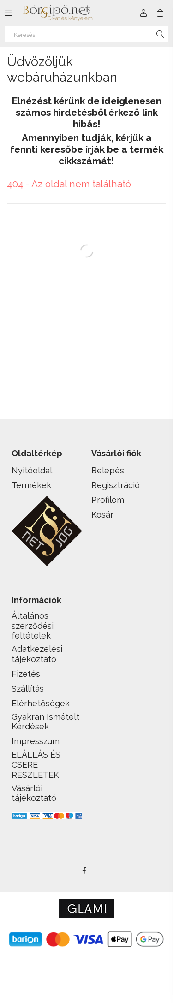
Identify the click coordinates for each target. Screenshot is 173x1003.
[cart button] (160, 13)
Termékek (31, 485)
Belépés (107, 470)
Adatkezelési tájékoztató (37, 654)
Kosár (102, 514)
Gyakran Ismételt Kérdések (45, 722)
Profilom (107, 500)
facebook (84, 870)
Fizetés (26, 674)
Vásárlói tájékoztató (34, 793)
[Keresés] (86, 34)
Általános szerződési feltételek (33, 625)
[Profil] (143, 13)
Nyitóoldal (32, 470)
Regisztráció (115, 485)
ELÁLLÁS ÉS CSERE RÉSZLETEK (36, 764)
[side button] (8, 13)
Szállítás (28, 688)
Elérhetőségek (41, 703)
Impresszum (36, 741)
